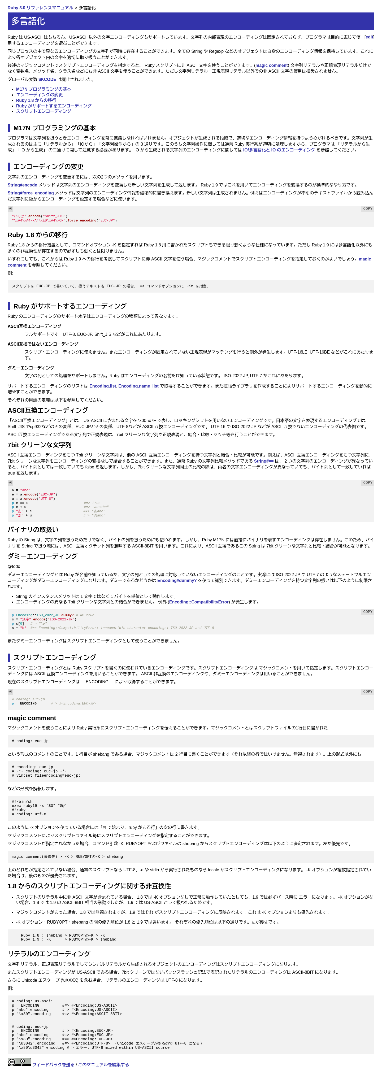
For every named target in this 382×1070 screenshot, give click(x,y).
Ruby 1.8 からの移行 (36, 100)
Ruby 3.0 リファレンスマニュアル (40, 8)
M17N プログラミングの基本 (43, 89)
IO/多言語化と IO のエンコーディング (279, 150)
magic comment (271, 65)
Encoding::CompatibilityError (199, 602)
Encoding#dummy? (177, 580)
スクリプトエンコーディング (43, 111)
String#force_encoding (31, 193)
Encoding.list (102, 386)
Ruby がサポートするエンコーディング (54, 106)
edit (369, 37)
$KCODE (47, 79)
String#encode (22, 185)
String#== (264, 461)
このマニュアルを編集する (103, 1065)
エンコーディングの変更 (39, 95)
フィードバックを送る (53, 1065)
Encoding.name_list (139, 386)
